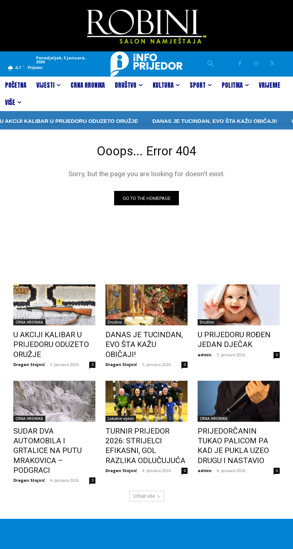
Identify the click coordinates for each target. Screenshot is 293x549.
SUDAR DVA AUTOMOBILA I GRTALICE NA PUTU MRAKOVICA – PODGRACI (50, 434)
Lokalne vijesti (121, 414)
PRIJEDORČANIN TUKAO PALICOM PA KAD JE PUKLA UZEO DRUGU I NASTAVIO (235, 434)
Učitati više (146, 467)
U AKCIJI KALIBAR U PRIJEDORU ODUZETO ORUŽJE (43, 343)
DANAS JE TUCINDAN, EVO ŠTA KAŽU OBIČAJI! (189, 121)
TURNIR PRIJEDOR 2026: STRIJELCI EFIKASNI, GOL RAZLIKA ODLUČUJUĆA (140, 434)
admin (205, 352)
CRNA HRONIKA (29, 323)
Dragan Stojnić (29, 360)
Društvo (115, 323)
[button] (210, 64)
